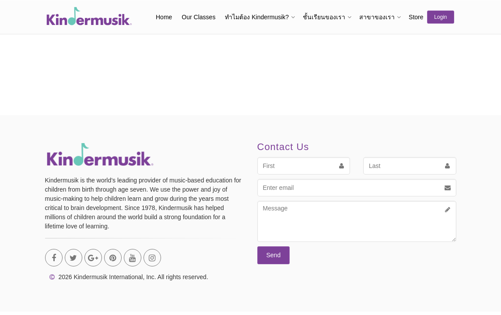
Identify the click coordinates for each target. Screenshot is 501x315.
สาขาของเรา (377, 17)
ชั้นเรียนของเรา (324, 17)
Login (440, 17)
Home (164, 17)
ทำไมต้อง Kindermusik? (257, 17)
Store (416, 17)
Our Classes (198, 17)
